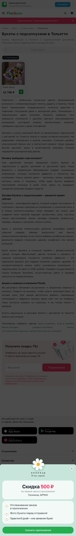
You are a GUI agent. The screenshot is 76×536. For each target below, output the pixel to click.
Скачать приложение (38, 530)
